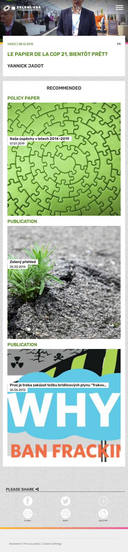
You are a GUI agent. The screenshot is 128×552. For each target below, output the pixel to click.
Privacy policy (32, 543)
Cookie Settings (52, 543)
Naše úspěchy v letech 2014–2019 (39, 139)
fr (119, 44)
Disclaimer (15, 543)
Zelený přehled (23, 262)
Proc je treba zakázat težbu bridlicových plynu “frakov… (58, 385)
